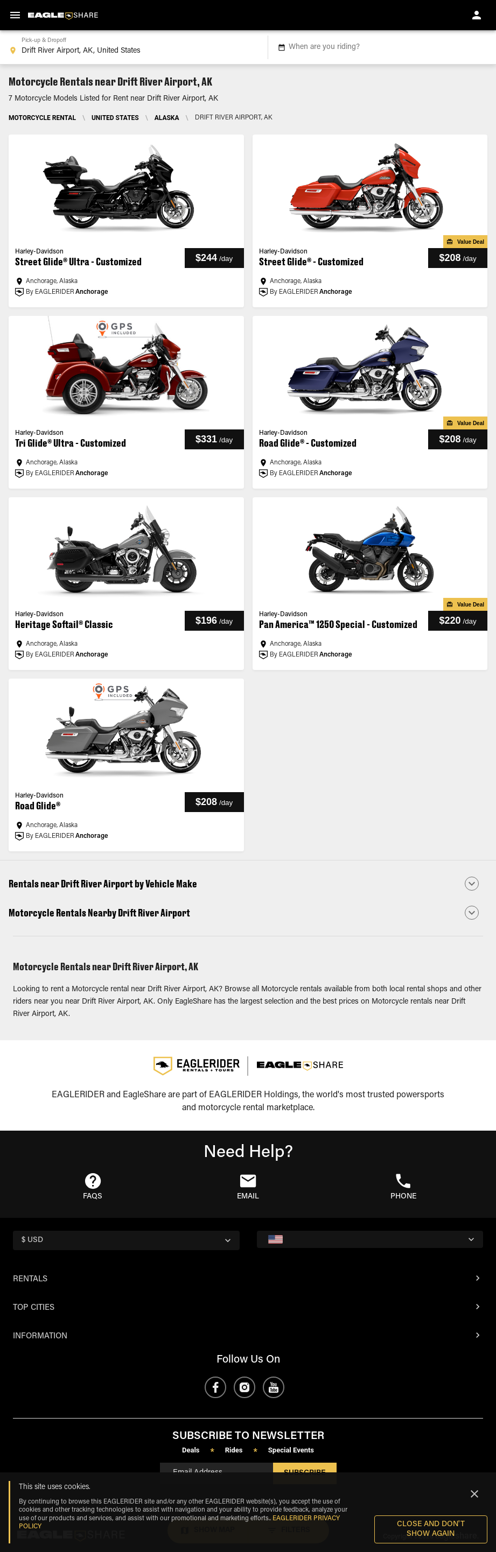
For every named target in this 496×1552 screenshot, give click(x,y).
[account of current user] (477, 15)
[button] (248, 883)
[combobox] (131, 47)
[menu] (15, 15)
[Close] (474, 1494)
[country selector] (126, 1241)
